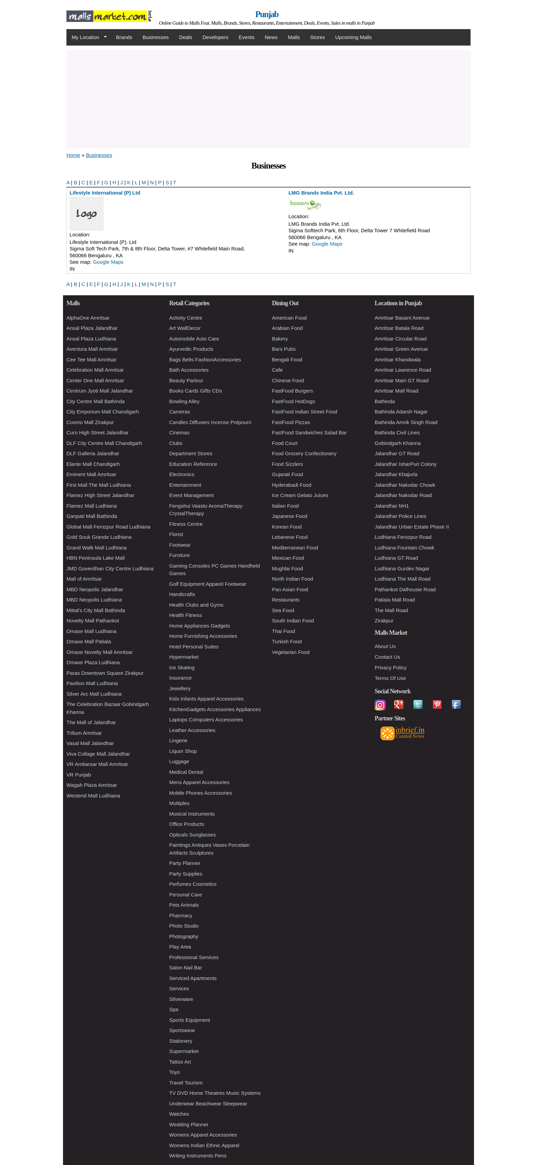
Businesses (155, 37)
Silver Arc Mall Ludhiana (94, 694)
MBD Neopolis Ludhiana (94, 600)
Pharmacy (180, 915)
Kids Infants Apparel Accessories (206, 699)
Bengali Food (287, 359)
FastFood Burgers (292, 391)
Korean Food (287, 527)
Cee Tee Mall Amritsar (91, 359)
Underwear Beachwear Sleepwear (208, 1103)
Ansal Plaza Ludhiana (91, 339)
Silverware (181, 999)
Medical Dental (186, 772)
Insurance (180, 678)
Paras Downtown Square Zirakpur (104, 673)
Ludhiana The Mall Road (402, 579)
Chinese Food (288, 380)
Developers (215, 37)
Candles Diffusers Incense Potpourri (210, 422)
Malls (294, 37)
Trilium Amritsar (84, 733)
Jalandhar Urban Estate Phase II (412, 527)
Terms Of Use (390, 678)
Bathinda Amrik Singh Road (406, 422)
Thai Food (283, 631)
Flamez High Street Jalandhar (100, 495)
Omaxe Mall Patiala (88, 641)
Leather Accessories (192, 730)
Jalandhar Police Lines (400, 516)
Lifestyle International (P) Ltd (105, 193)
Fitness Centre (186, 524)
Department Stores (190, 453)
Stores (317, 37)
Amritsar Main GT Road (401, 380)
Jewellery (180, 688)
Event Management (191, 495)
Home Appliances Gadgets (199, 626)
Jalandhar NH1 (392, 506)
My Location (86, 37)
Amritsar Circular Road (401, 339)
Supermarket (184, 1051)
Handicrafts (182, 594)
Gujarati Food (287, 474)
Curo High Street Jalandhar (97, 432)
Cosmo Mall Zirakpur (90, 422)
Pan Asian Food (290, 589)
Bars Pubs (284, 349)
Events (246, 37)
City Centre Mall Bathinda (95, 401)
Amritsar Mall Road (397, 391)
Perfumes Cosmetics (192, 884)
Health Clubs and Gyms (196, 605)
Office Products (186, 824)
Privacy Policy (391, 667)
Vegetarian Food (291, 652)
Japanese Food (289, 516)
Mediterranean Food (295, 547)
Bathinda (385, 401)
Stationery (180, 1041)
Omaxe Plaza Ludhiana (93, 662)
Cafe (277, 370)
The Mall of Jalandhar (91, 722)
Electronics (181, 474)
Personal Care (185, 894)
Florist (176, 534)
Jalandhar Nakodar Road (403, 495)
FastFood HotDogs (293, 401)
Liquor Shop (183, 751)
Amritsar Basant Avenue (402, 318)
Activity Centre (185, 318)
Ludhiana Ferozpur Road (403, 537)
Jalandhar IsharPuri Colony (406, 464)
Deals (185, 37)
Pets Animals (184, 905)
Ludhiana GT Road (396, 558)
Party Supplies (185, 874)
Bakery (280, 339)
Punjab (266, 14)
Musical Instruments (192, 814)
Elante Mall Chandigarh (93, 464)
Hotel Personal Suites (193, 646)
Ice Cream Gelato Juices (300, 495)
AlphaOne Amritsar (88, 318)
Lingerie (178, 740)
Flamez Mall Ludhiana (91, 506)
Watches (179, 1114)
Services (179, 988)
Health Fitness (185, 615)
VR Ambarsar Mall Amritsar (97, 764)
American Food (289, 318)
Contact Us (387, 657)
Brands (124, 37)
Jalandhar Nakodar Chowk (405, 485)
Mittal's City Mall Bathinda (95, 610)
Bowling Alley (184, 401)
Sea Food (283, 610)
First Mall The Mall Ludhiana (98, 485)
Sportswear (182, 1030)
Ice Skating (182, 667)
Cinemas (179, 432)
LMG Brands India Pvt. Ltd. (321, 193)
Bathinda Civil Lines (397, 432)
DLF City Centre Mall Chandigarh (104, 443)
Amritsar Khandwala (398, 359)
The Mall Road (391, 610)
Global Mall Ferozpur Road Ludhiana (108, 527)
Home (73, 155)
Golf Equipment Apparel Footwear (207, 584)
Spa (173, 1009)
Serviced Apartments (192, 978)
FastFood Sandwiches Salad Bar (309, 432)
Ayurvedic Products (191, 349)
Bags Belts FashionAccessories (205, 359)
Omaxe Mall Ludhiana (91, 631)
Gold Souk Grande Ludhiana (99, 537)
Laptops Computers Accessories (206, 719)
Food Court (285, 443)
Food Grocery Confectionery (304, 453)
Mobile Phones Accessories (200, 793)
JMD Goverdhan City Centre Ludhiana (109, 568)
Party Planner (184, 863)
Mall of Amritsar (84, 579)
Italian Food (285, 506)
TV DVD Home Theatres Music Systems (215, 1093)
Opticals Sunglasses (192, 835)
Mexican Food (288, 558)
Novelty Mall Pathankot (92, 620)
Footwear (180, 545)
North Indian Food (292, 579)
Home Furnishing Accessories (203, 636)
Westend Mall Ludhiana (93, 795)
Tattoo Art (180, 1062)
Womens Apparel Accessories (203, 1135)
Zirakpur (384, 620)
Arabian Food (287, 328)
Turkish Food (287, 641)
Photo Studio (184, 926)
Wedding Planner (189, 1124)
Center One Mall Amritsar (95, 380)
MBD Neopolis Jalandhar (94, 589)
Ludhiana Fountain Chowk (404, 547)
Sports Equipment (189, 1020)
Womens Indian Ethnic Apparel (204, 1145)
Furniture (179, 555)
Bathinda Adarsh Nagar (401, 411)
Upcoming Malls (353, 37)
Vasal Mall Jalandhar (90, 743)
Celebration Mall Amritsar (95, 370)
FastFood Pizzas (291, 422)
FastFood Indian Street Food (304, 411)
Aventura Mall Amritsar (92, 349)
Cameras (179, 411)
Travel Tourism (186, 1083)
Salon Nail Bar (185, 967)
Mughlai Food (287, 568)
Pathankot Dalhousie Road (405, 589)
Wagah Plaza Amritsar (91, 785)
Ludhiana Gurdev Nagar (402, 568)
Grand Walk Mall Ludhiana (96, 547)
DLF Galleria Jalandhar (92, 453)
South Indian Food (293, 620)
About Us (385, 646)
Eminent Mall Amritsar (91, 474)
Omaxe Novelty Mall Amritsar (99, 652)
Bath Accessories (189, 370)
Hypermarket (184, 657)
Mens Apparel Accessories (199, 782)
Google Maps (108, 262)
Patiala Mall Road (395, 600)
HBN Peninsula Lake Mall (95, 558)
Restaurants (286, 600)
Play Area (180, 947)
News (271, 37)
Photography (183, 936)
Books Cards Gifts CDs (195, 391)
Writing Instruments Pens (197, 1155)
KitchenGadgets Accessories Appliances (215, 709)
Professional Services (193, 957)
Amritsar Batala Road (399, 328)
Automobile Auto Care (194, 339)
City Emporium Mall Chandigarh (102, 411)
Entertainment (185, 485)
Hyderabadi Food (291, 485)
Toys (174, 1072)
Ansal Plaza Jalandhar (91, 328)
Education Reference (193, 464)
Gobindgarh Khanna (398, 443)
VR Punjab (78, 775)
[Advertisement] (268, 98)
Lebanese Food (290, 537)
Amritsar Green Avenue (401, 349)
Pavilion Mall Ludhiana (92, 683)
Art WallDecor (185, 328)
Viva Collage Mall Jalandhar (98, 754)
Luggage (179, 761)
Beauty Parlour (186, 380)
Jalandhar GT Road (397, 453)
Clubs (175, 443)
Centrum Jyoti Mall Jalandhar (99, 391)
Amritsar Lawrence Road (403, 370)
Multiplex (179, 803)
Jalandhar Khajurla (396, 474)
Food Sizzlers (287, 464)
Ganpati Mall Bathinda (91, 516)
